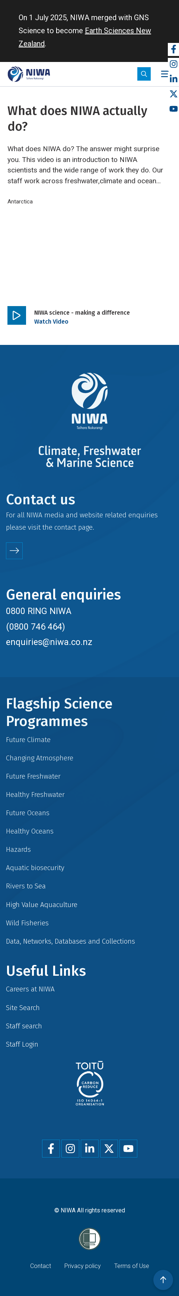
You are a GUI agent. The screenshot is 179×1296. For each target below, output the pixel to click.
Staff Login (22, 1044)
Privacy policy (82, 1265)
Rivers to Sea (26, 886)
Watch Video (51, 321)
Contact (40, 1265)
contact (65, 527)
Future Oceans (27, 813)
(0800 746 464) (35, 626)
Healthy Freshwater (35, 794)
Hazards (18, 849)
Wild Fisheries (27, 923)
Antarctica (20, 201)
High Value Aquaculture (41, 904)
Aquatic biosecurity (35, 867)
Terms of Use (131, 1265)
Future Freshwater (33, 776)
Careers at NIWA (30, 989)
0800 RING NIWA (38, 611)
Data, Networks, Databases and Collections (70, 941)
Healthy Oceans (30, 831)
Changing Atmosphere (39, 758)
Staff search (24, 1026)
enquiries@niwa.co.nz (49, 642)
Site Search (23, 1007)
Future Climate (28, 739)
